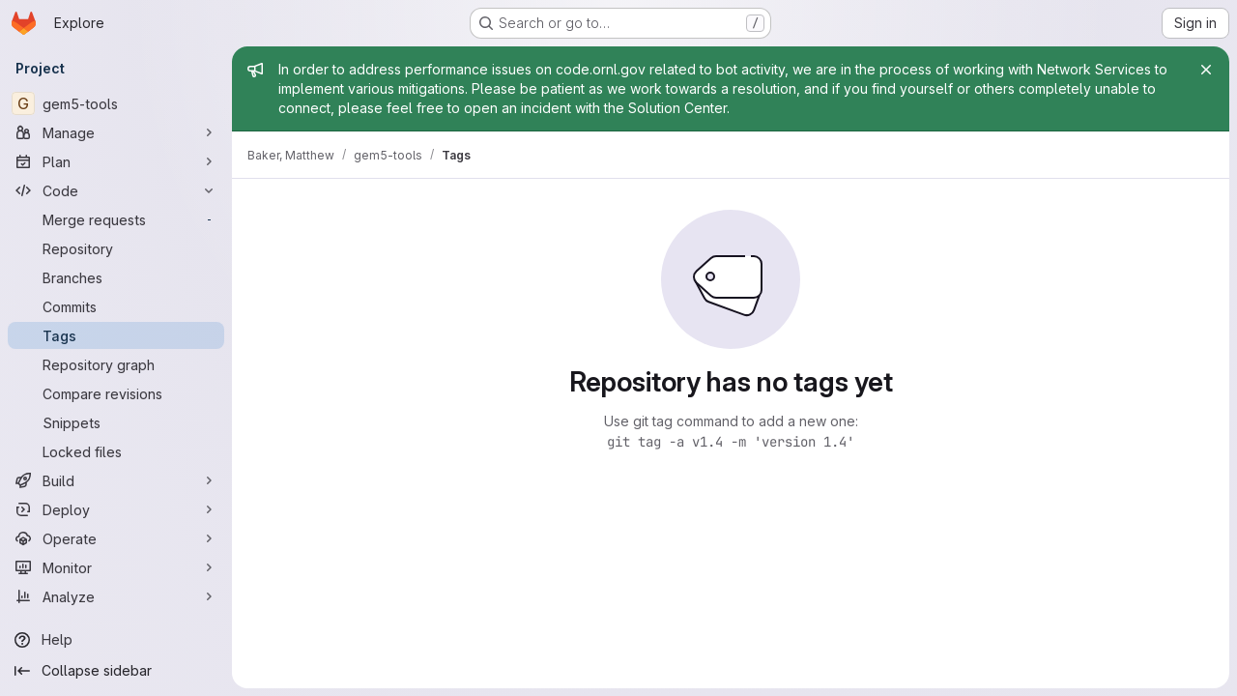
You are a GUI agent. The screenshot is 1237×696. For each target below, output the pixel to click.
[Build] (116, 480)
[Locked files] (116, 451)
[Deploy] (116, 509)
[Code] (116, 190)
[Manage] (116, 132)
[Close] (1206, 69)
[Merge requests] (116, 219)
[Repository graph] (116, 364)
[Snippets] (116, 422)
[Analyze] (116, 596)
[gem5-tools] (116, 103)
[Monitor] (116, 567)
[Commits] (116, 306)
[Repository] (116, 248)
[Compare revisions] (116, 393)
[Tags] (116, 335)
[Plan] (116, 161)
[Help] (116, 639)
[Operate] (116, 538)
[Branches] (116, 277)
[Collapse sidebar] (116, 670)
